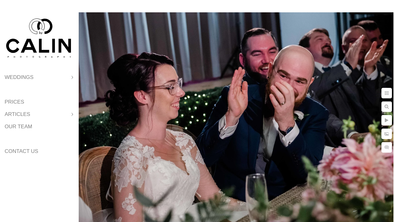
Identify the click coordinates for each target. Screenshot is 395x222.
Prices (14, 102)
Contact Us (21, 151)
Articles (17, 114)
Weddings (19, 77)
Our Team (18, 127)
